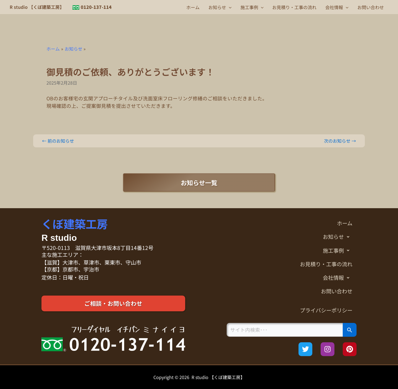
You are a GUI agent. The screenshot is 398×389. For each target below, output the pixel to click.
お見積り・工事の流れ (294, 7)
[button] (229, 7)
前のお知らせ (58, 141)
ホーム (193, 7)
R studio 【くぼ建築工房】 (37, 7)
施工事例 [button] (252, 7)
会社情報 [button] (337, 7)
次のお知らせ (340, 141)
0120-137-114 (96, 7)
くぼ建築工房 (74, 224)
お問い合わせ (370, 7)
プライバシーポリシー (326, 310)
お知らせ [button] (220, 7)
